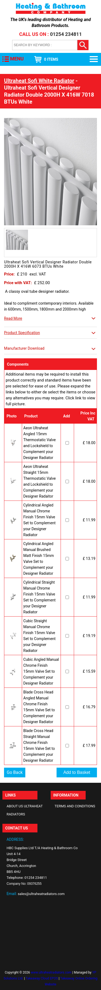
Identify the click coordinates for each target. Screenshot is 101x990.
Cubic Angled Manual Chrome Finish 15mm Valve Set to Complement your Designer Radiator (41, 671)
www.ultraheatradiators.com (51, 972)
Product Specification (22, 333)
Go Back (15, 772)
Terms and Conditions (75, 806)
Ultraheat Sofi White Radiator (39, 80)
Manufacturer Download (24, 348)
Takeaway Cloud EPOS (42, 978)
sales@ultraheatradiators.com (41, 894)
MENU (16, 59)
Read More (13, 318)
